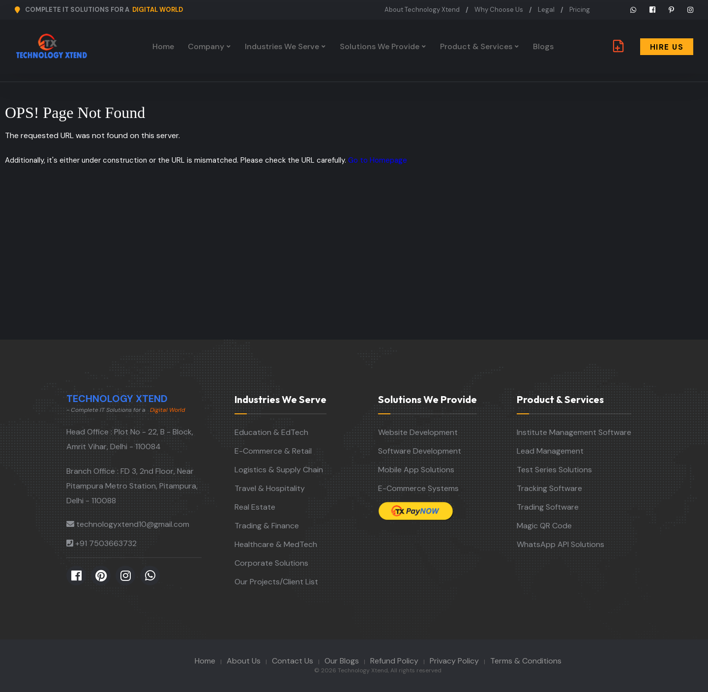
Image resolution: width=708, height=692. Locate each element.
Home (163, 46)
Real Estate (255, 507)
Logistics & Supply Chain (279, 469)
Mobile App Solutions (416, 469)
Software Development (419, 451)
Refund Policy (394, 661)
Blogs (543, 46)
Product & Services (476, 46)
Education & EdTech (271, 432)
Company (206, 46)
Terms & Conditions (525, 661)
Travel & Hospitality (270, 488)
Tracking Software (549, 488)
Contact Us (292, 661)
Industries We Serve (282, 46)
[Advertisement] (354, 266)
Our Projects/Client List (276, 582)
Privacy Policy (454, 661)
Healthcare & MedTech (276, 544)
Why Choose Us (498, 9)
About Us (244, 661)
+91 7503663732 (106, 543)
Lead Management (550, 451)
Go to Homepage (377, 160)
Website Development (418, 432)
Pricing (579, 9)
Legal (546, 9)
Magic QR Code (544, 525)
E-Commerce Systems (418, 488)
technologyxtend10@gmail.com (132, 524)
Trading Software (548, 507)
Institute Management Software (574, 432)
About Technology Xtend (422, 9)
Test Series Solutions (554, 469)
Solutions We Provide (379, 46)
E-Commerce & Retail (273, 451)
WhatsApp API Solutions (560, 544)
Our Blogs (341, 661)
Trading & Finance (267, 525)
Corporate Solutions (271, 563)
